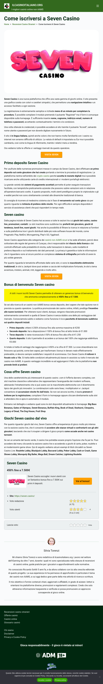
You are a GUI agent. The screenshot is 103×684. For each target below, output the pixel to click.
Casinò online (10, 619)
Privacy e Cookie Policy (15, 637)
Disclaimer (9, 633)
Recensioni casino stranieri (17, 612)
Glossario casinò (12, 622)
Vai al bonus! (83, 482)
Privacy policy (60, 680)
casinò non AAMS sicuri (56, 240)
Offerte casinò (11, 615)
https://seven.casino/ (25, 497)
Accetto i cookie (44, 680)
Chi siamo (9, 630)
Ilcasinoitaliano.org (35, 4)
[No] (99, 677)
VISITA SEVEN (51, 155)
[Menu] (97, 6)
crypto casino (43, 176)
